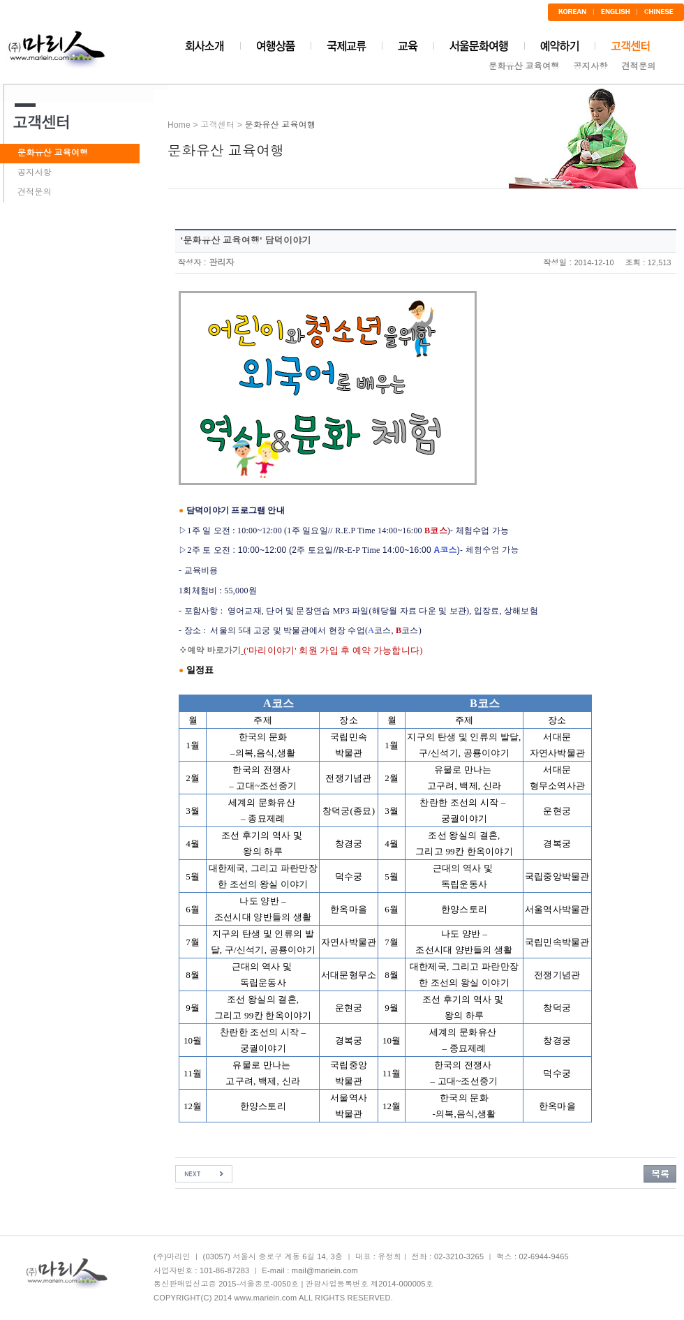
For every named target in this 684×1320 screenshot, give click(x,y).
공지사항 (591, 66)
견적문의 (638, 66)
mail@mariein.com (325, 1270)
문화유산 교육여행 (524, 66)
